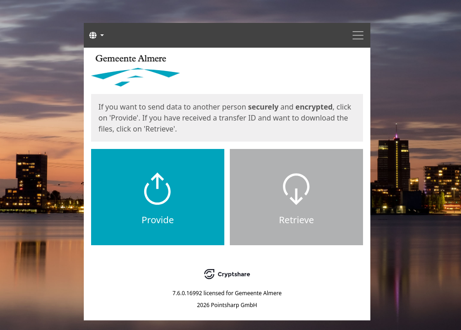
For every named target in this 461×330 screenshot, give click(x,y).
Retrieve (296, 220)
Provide (157, 220)
